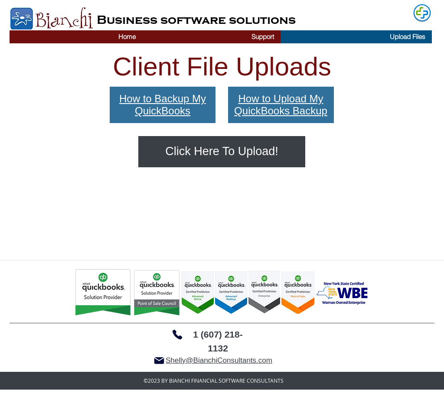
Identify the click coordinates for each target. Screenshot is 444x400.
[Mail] (159, 360)
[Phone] (177, 334)
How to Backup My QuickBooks (162, 105)
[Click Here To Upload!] (221, 151)
